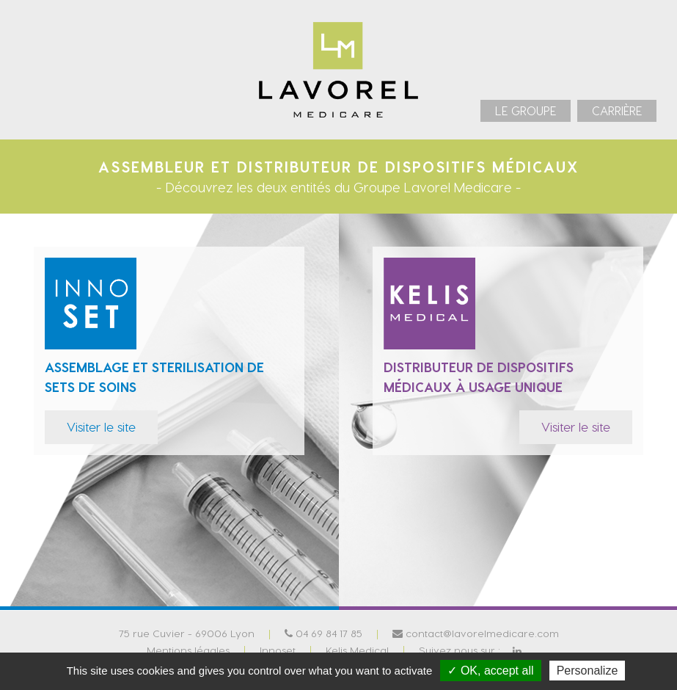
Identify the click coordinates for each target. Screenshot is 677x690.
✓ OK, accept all (490, 670)
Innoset (278, 649)
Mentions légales (188, 649)
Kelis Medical (357, 649)
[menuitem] (525, 111)
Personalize (587, 670)
